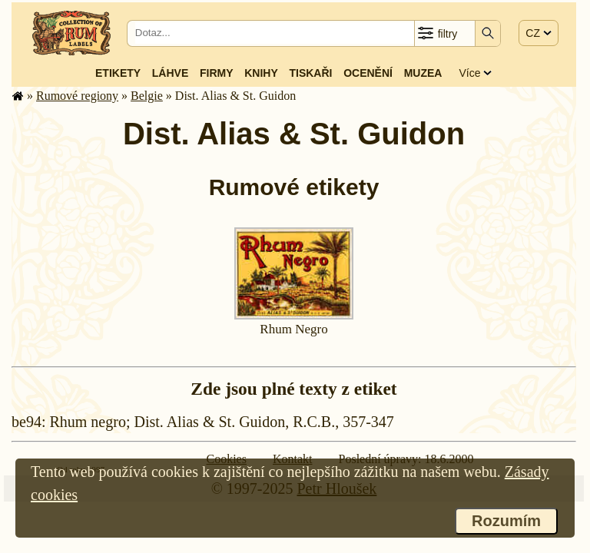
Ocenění (368, 73)
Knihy (261, 73)
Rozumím (506, 520)
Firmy (217, 73)
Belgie (147, 95)
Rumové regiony (77, 95)
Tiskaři (310, 73)
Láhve (170, 73)
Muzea (423, 73)
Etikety (118, 73)
